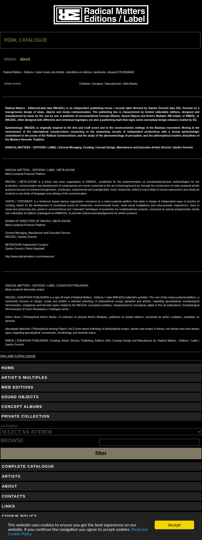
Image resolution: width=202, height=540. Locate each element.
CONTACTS (14, 496)
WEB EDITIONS (17, 387)
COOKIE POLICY (19, 516)
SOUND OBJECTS (20, 397)
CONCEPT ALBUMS (21, 406)
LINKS (8, 506)
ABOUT (9, 486)
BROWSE (12, 440)
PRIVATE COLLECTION (25, 416)
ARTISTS (11, 476)
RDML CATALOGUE (25, 40)
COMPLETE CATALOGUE (28, 466)
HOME (7, 368)
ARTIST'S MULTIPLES (24, 377)
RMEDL (10, 59)
